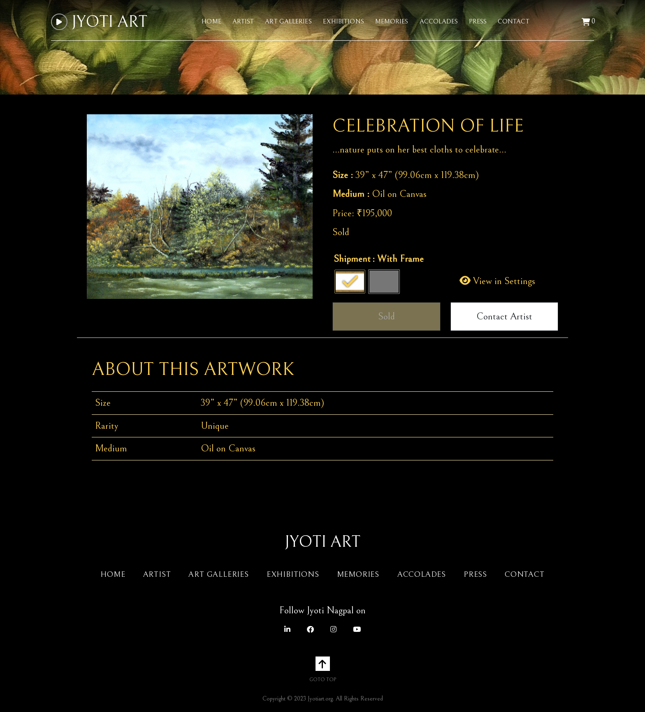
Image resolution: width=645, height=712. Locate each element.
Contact (513, 21)
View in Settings (497, 281)
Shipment (352, 259)
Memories (391, 21)
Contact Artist (504, 316)
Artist (243, 21)
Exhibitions (343, 21)
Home (211, 21)
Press (478, 21)
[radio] (349, 282)
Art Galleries (288, 21)
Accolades (439, 21)
